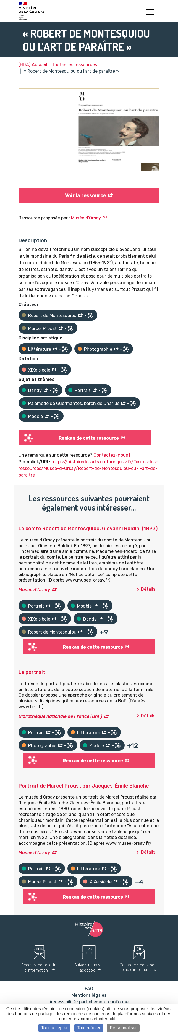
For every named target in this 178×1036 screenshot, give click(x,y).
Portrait (83, 390)
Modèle (35, 416)
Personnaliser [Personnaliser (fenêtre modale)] (123, 1027)
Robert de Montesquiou (52, 315)
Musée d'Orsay (86, 218)
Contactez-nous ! (111, 455)
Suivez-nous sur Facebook (89, 968)
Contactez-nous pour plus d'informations (139, 967)
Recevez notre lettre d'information (39, 968)
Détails (148, 589)
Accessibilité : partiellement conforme (89, 1001)
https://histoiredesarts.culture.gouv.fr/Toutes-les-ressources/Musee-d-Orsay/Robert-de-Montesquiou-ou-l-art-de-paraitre (88, 468)
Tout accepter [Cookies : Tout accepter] (54, 1027)
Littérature (39, 349)
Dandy (35, 390)
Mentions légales (89, 995)
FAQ (89, 988)
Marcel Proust (42, 328)
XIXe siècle (39, 370)
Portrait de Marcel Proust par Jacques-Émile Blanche (84, 786)
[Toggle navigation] (149, 12)
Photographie (98, 349)
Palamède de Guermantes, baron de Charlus (73, 403)
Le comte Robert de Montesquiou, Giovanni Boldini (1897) (88, 528)
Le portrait (32, 672)
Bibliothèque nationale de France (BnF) (60, 716)
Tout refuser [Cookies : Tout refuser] (88, 1027)
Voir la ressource (85, 196)
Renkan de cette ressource (89, 438)
